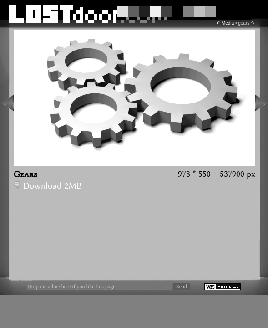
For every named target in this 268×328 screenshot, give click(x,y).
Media (228, 23)
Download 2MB (48, 186)
